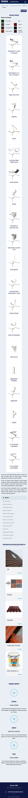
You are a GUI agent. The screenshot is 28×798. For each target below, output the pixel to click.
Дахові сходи (5, 529)
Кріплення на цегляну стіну (14, 249)
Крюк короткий (14, 313)
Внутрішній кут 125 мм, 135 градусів (14, 74)
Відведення (14, 401)
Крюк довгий (14, 270)
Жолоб (14, 139)
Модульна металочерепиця (8, 513)
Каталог (7, 5)
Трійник (14, 423)
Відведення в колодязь (14, 380)
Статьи (14, 793)
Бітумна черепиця (6, 501)
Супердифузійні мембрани (8, 532)
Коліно (14, 204)
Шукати (23, 10)
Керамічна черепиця (7, 510)
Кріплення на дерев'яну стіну (14, 227)
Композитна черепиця (7, 504)
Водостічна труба (14, 95)
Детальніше (20, 573)
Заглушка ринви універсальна (14, 161)
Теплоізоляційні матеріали (8, 535)
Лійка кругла (14, 357)
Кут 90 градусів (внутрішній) (14, 467)
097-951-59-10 (14, 2)
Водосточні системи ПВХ (7, 519)
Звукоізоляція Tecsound (7, 538)
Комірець (14, 117)
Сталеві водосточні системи (16, 5)
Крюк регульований (14, 335)
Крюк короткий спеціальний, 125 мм (14, 292)
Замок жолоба (14, 182)
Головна (2, 5)
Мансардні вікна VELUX (7, 526)
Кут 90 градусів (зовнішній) (14, 445)
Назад (26, 5)
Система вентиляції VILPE (8, 516)
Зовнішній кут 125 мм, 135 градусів (14, 52)
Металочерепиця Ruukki (7, 507)
